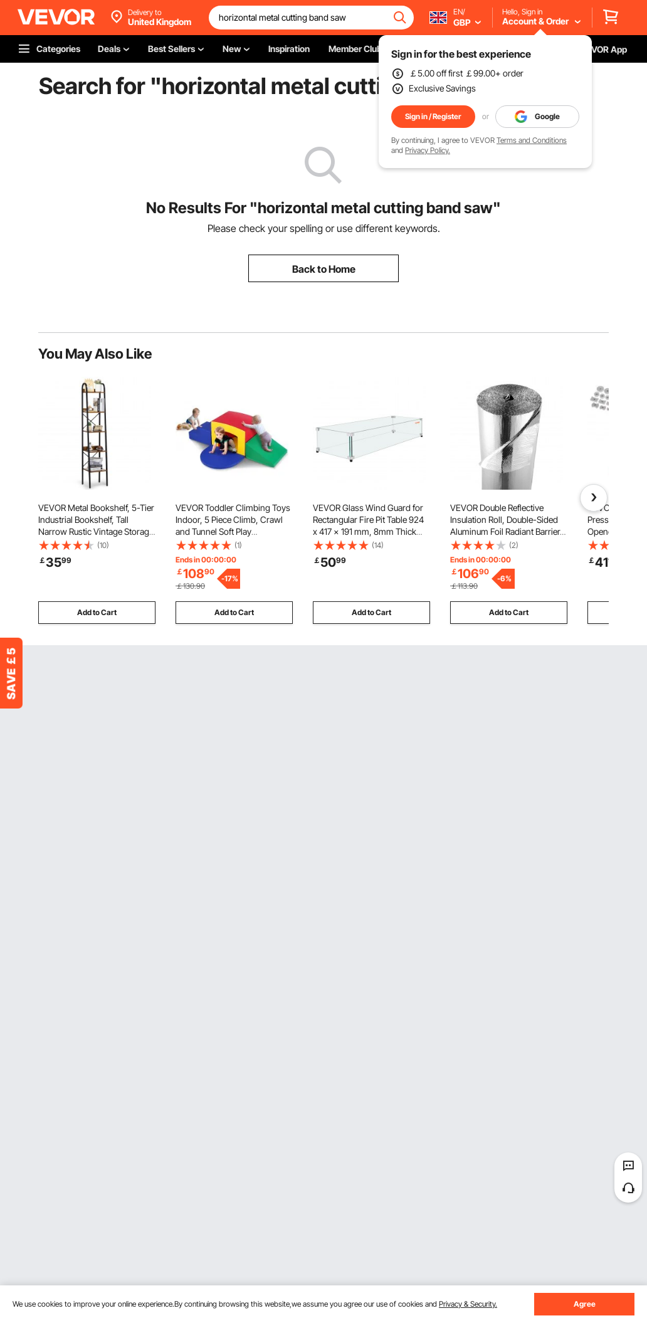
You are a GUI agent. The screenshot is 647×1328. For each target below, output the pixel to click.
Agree (585, 1304)
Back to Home (323, 269)
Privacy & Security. (468, 1304)
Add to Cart (97, 612)
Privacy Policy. (427, 150)
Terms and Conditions (532, 140)
